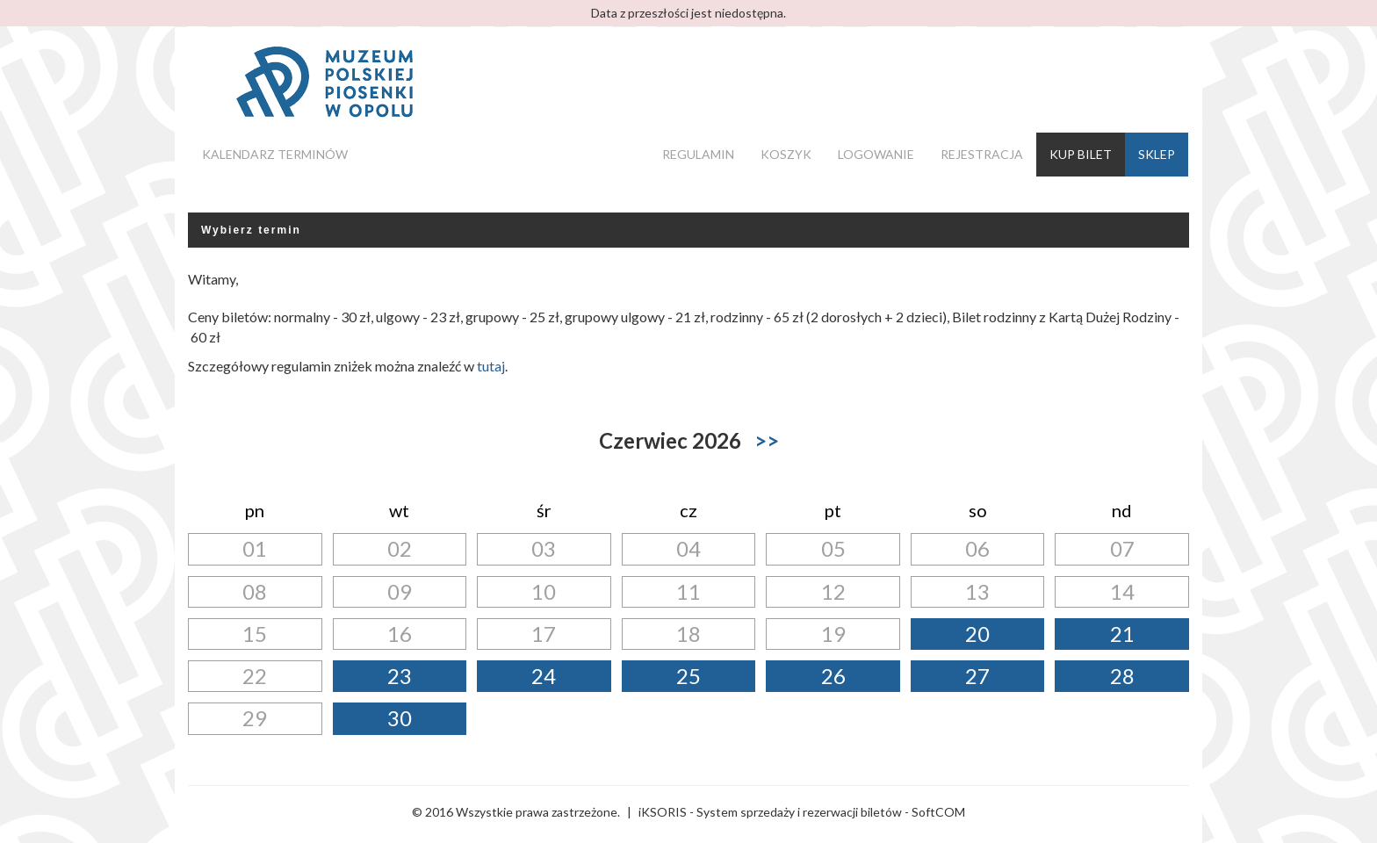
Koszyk (786, 154)
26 (833, 675)
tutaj (491, 365)
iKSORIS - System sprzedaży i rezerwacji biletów (770, 811)
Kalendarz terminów (275, 154)
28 (1122, 675)
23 (399, 675)
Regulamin (698, 154)
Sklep (1156, 154)
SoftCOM (938, 811)
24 (543, 675)
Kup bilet (1080, 154)
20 (977, 633)
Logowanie (876, 154)
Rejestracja (982, 154)
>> (766, 440)
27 (977, 675)
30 (399, 718)
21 (1122, 633)
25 (688, 675)
